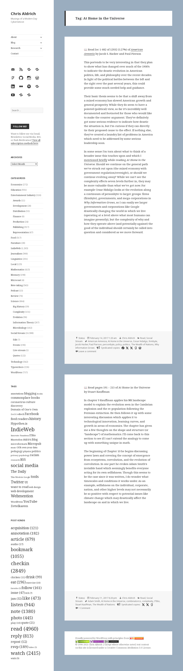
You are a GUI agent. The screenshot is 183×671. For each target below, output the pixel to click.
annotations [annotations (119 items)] (17, 393)
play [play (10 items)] (16, 622)
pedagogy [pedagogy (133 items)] (16, 451)
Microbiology (20, 327)
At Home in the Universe (120, 341)
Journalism (16, 253)
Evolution (18, 317)
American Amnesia (97, 341)
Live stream (19, 350)
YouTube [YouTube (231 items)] (30, 501)
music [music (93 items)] (13, 447)
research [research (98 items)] (15, 460)
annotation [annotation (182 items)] (25, 533)
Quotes (16, 355)
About (14, 37)
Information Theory (23, 322)
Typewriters (17, 367)
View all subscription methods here (25, 142)
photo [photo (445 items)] (22, 618)
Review (14, 295)
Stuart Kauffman (83, 604)
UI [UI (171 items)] (26, 482)
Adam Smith (94, 601)
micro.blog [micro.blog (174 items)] (30, 439)
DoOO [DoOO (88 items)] (14, 414)
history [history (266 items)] (35, 418)
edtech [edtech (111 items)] (20, 414)
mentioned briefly (95, 160)
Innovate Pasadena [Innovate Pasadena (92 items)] (20, 435)
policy (119, 344)
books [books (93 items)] (40, 393)
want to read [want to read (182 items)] (19, 487)
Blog (13, 42)
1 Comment (84, 608)
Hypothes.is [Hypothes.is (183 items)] (19, 423)
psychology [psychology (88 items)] (24, 455)
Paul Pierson (95, 344)
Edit (15, 339)
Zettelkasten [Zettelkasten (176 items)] (19, 506)
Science (15, 301)
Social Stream (18, 333)
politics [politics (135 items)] (36, 451)
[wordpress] (139, 348)
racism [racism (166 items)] (34, 455)
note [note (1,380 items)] (23, 611)
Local (13, 264)
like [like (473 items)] (31, 598)
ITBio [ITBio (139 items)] (32, 435)
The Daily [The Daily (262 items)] (18, 471)
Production (18, 221)
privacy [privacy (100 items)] (15, 455)
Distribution (19, 211)
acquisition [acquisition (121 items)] (24, 527)
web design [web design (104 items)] (35, 487)
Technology (16, 361)
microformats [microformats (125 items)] (19, 443)
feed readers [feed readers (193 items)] (20, 419)
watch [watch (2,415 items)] (25, 653)
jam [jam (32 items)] (16, 599)
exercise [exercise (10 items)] (33, 582)
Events (16, 344)
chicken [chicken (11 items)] (18, 577)
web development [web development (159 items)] (22, 491)
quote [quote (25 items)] (27, 623)
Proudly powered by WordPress (91, 638)
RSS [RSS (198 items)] (23, 459)
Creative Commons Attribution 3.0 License (129, 647)
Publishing (18, 227)
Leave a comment (87, 351)
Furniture (16, 242)
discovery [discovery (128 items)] (17, 405)
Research (15, 48)
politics (126, 344)
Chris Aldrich (23, 13)
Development (20, 205)
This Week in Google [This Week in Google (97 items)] (20, 477)
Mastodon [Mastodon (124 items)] (17, 439)
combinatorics (133, 601)
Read (142, 338)
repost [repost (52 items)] (19, 641)
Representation (21, 232)
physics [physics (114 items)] (27, 451)
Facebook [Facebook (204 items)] (32, 414)
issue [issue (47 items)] (18, 593)
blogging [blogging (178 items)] (30, 393)
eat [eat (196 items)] (18, 582)
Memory (15, 274)
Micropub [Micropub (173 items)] (34, 444)
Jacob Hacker (81, 344)
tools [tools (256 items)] (35, 476)
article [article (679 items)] (23, 539)
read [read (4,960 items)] (24, 628)
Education (16, 189)
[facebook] (122, 348)
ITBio (157, 601)
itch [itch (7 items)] (28, 593)
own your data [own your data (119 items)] (29, 447)
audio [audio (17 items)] (17, 544)
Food (13, 237)
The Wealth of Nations (142, 344)
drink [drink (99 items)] (34, 577)
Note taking (17, 285)
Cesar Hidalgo (140, 341)
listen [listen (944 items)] (23, 604)
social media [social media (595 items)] (24, 465)
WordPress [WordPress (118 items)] (17, 501)
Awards (17, 200)
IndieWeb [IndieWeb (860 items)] (23, 429)
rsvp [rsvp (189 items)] (19, 646)
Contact (15, 53)
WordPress (16, 372)
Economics (16, 184)
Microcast (16, 280)
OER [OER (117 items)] (19, 447)
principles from (128, 638)
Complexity (19, 311)
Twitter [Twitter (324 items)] (17, 481)
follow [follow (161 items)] (32, 587)
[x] (127, 348)
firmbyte (153, 341)
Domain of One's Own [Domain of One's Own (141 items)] (24, 409)
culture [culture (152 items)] (30, 402)
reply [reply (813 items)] (22, 636)
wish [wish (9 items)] (15, 658)
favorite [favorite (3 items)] (16, 588)
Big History (19, 306)
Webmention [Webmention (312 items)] (22, 495)
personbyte (109, 344)
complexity (147, 601)
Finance (17, 216)
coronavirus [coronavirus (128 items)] (18, 402)
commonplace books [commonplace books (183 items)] (25, 398)
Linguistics (16, 258)
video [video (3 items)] (33, 647)
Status (82, 338)
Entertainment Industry (23, 195)
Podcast (15, 290)
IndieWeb (16, 248)
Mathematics (17, 269)
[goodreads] (135, 348)
